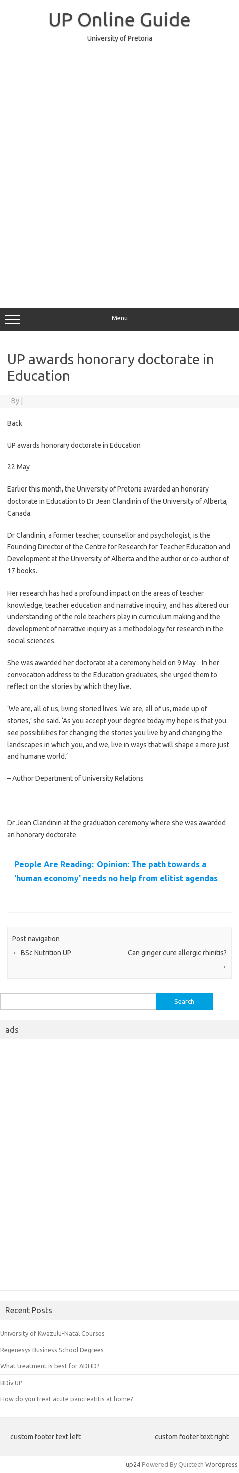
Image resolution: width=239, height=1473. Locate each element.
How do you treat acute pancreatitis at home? (66, 1398)
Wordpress (221, 1464)
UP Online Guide (119, 19)
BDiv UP (11, 1382)
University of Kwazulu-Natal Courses (52, 1333)
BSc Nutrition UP (41, 953)
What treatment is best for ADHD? (50, 1365)
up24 (133, 1464)
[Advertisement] (119, 170)
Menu (119, 319)
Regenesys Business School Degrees (52, 1349)
